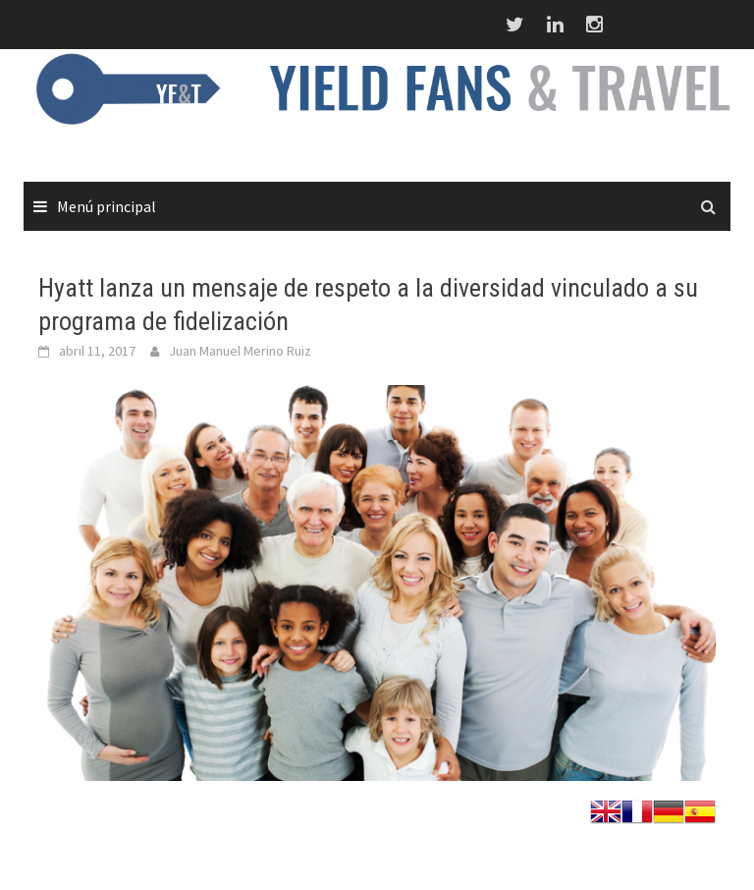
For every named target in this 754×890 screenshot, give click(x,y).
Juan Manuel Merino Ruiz (240, 351)
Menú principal (106, 206)
